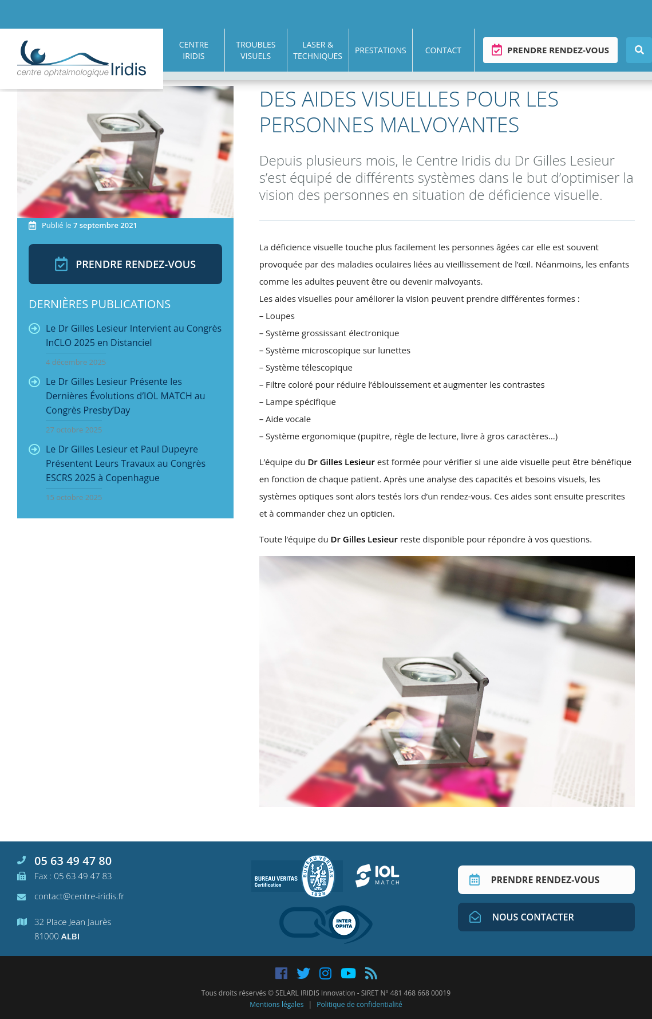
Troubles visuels (255, 50)
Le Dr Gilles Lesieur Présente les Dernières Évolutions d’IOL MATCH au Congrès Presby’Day (117, 405)
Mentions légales (276, 1004)
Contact (443, 50)
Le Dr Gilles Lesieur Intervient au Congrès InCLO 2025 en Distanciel (125, 344)
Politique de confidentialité (359, 1004)
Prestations (380, 50)
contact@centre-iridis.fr (70, 896)
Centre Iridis (193, 50)
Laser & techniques (317, 50)
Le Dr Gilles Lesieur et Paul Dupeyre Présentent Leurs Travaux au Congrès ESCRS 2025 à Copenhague (117, 472)
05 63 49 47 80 (64, 860)
